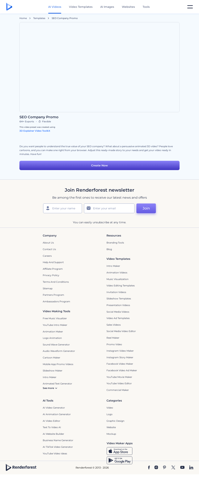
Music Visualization (117, 279)
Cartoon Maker (51, 357)
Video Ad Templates (118, 318)
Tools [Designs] (146, 7)
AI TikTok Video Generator (58, 446)
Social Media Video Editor (121, 331)
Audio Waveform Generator (59, 350)
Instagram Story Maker (119, 357)
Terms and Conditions (56, 281)
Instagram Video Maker (120, 350)
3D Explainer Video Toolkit (34, 130)
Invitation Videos (116, 292)
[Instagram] (156, 468)
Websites (128, 7)
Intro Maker (113, 265)
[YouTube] (182, 468)
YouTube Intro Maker (55, 324)
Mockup (111, 433)
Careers (47, 255)
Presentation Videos (118, 305)
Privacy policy (51, 275)
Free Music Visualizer (55, 318)
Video (109, 407)
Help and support (53, 262)
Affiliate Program (53, 268)
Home (23, 18)
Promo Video (114, 344)
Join (146, 208)
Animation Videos (116, 272)
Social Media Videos (117, 311)
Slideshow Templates (118, 298)
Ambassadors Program (56, 301)
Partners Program (53, 294)
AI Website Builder (53, 433)
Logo (109, 414)
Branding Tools (115, 242)
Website (111, 427)
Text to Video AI (52, 427)
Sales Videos (113, 324)
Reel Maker (112, 337)
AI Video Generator (54, 407)
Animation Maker (53, 331)
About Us (48, 242)
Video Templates (81, 7)
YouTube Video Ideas (55, 453)
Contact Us (49, 249)
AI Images (107, 7)
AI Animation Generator (57, 414)
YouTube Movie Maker (119, 377)
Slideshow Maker (52, 370)
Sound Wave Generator (56, 344)
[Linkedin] (191, 468)
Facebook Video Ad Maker (121, 370)
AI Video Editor (51, 420)
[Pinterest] (164, 468)
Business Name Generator (58, 440)
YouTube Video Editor (119, 383)
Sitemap (47, 288)
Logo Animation (52, 337)
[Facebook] (149, 468)
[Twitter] (173, 468)
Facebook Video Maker (119, 363)
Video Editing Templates (120, 285)
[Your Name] (62, 208)
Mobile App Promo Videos (58, 364)
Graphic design (115, 420)
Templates (39, 18)
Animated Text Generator (57, 383)
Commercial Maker (117, 390)
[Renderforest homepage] (9, 7)
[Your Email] (109, 208)
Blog (109, 249)
